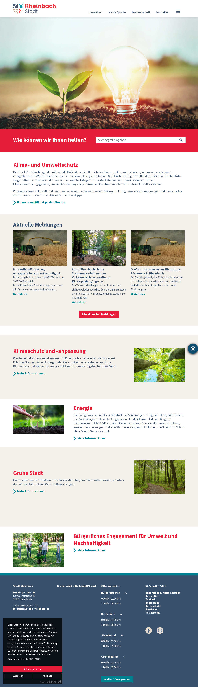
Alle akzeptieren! (32, 669)
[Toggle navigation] (178, 11)
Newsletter (95, 12)
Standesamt (108, 635)
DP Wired (55, 681)
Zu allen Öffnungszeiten (117, 679)
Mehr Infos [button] (33, 659)
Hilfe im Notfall (154, 586)
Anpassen (18, 675)
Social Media (152, 613)
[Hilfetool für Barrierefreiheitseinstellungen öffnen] (193, 349)
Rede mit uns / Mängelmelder (162, 593)
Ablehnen (47, 675)
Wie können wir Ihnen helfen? (49, 140)
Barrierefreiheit (141, 12)
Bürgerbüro (108, 614)
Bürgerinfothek (110, 593)
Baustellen (162, 12)
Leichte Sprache (117, 12)
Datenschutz (153, 606)
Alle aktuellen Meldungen (99, 314)
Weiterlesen (20, 294)
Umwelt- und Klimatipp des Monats (41, 202)
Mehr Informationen (31, 373)
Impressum (152, 603)
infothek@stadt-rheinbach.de (31, 609)
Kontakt (150, 599)
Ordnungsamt (109, 657)
